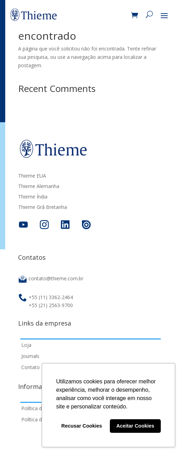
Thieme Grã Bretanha (42, 207)
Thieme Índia (32, 197)
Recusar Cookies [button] (81, 426)
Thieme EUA (32, 176)
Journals (30, 356)
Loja (26, 345)
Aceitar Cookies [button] (135, 426)
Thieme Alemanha (38, 186)
